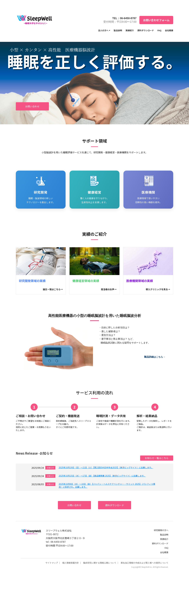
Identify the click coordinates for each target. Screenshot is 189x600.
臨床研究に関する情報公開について (99, 562)
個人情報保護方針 (70, 562)
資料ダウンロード (145, 30)
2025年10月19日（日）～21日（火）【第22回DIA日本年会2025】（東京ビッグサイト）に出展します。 (106, 467)
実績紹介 (130, 30)
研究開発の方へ (161, 530)
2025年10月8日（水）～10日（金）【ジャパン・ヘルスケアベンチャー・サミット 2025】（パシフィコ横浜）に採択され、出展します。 (107, 485)
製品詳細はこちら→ (154, 357)
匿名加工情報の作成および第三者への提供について (144, 562)
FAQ (159, 30)
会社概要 (169, 30)
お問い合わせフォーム (156, 20)
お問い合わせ (32, 106)
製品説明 (118, 30)
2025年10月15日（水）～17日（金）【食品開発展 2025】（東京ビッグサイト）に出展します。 (102, 475)
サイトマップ (51, 562)
